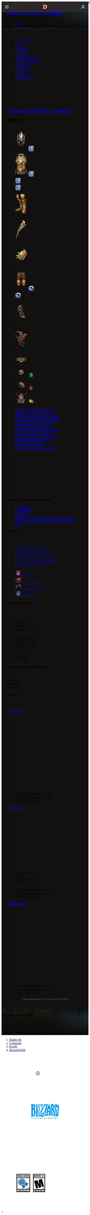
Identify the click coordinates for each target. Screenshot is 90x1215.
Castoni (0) (22, 513)
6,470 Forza (22, 507)
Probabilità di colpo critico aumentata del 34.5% (44, 517)
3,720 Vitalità (23, 510)
